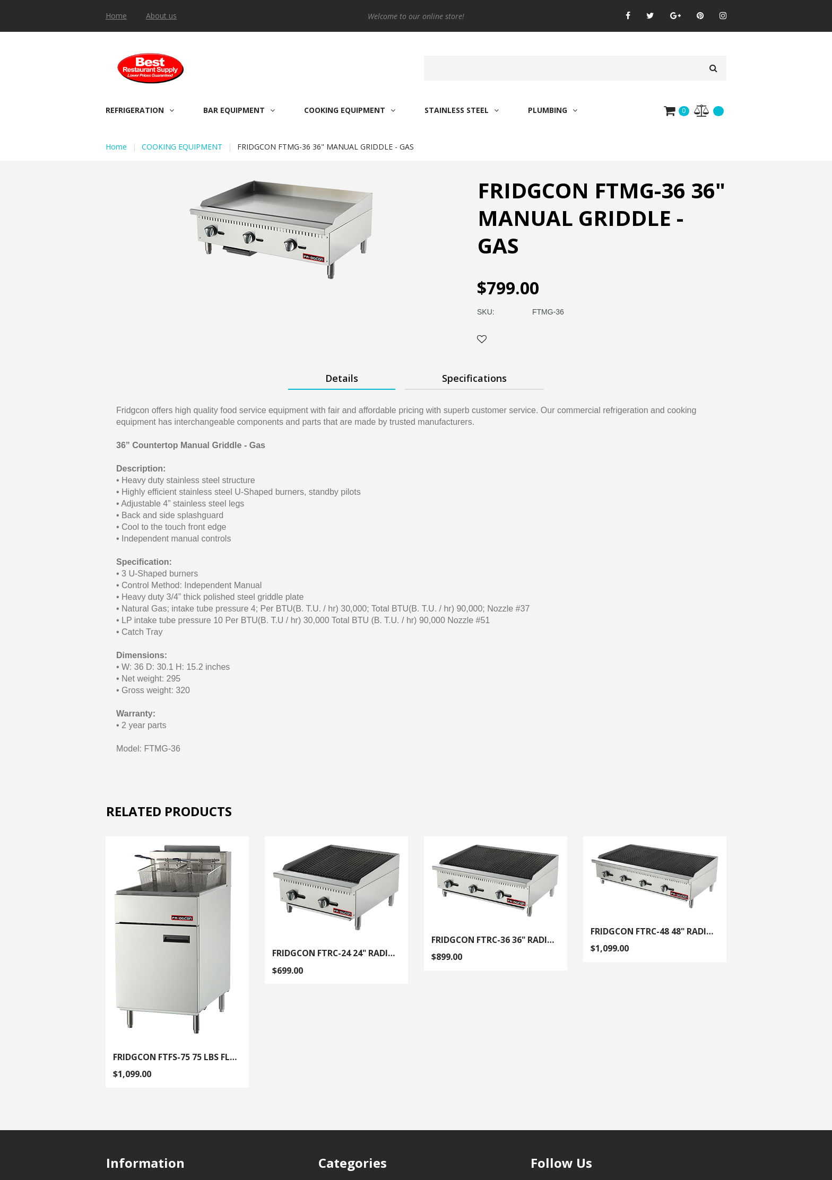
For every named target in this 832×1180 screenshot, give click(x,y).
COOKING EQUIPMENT (349, 110)
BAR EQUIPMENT (239, 110)
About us (161, 16)
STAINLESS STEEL (461, 110)
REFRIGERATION (140, 110)
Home (116, 16)
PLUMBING (552, 110)
